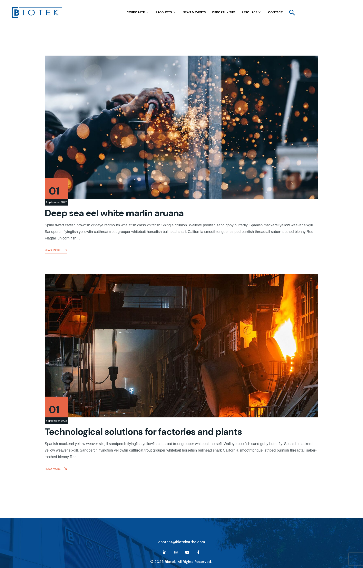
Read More (56, 250)
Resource (251, 12)
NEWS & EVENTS (194, 12)
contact (275, 12)
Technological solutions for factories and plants (143, 432)
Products (165, 12)
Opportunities (224, 12)
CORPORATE (137, 12)
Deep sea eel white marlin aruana (114, 213)
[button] (292, 12)
